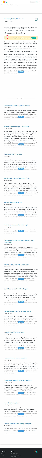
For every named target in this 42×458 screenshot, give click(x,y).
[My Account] (40, 1)
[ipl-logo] (5, 2)
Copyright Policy (14, 445)
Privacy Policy (14, 449)
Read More (21, 108)
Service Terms (14, 451)
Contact (2, 446)
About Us (3, 445)
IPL (1, 4)
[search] (37, 2)
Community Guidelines (16, 446)
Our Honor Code (14, 448)
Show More (21, 63)
